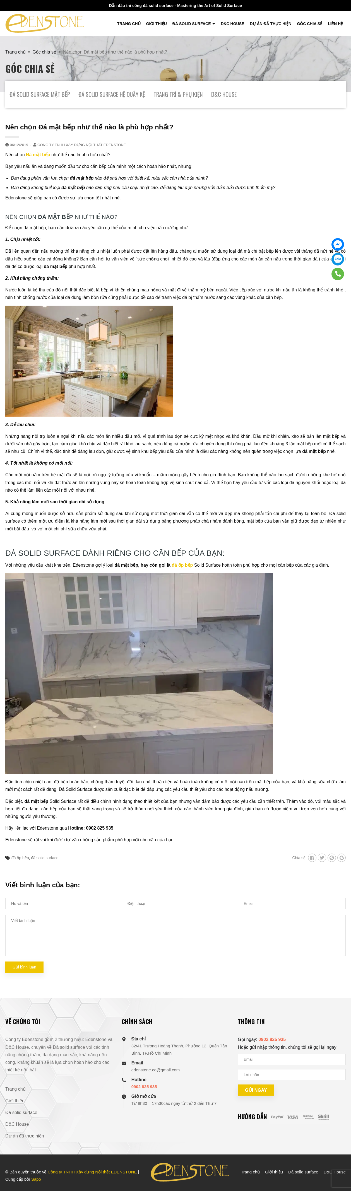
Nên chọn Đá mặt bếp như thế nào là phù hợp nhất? (89, 127)
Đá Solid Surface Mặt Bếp (39, 94)
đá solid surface (44, 858)
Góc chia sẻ (309, 23)
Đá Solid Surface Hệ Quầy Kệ (111, 94)
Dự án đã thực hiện (270, 23)
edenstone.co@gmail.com (155, 1069)
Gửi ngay (256, 1090)
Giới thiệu (156, 23)
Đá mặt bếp (38, 154)
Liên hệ (335, 23)
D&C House (232, 23)
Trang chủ (129, 23)
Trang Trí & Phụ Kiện (178, 94)
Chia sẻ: (299, 858)
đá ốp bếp (182, 565)
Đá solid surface (192, 23)
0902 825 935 (144, 1086)
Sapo (36, 1179)
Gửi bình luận (24, 967)
